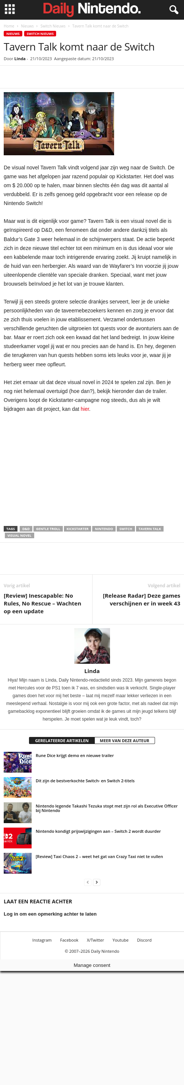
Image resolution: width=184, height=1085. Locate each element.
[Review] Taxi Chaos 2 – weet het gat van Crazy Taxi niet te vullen (99, 856)
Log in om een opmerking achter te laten (50, 914)
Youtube (121, 940)
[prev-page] (87, 882)
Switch (125, 528)
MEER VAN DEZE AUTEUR (124, 740)
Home (9, 26)
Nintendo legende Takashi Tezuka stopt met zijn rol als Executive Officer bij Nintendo (107, 808)
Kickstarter (77, 528)
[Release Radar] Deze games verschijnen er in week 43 (141, 599)
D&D (26, 528)
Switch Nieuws (53, 26)
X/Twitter (95, 940)
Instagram (42, 940)
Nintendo (104, 528)
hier (85, 409)
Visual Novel (19, 535)
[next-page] (96, 882)
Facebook (69, 940)
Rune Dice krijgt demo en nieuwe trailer (75, 755)
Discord (144, 940)
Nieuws (27, 26)
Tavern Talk (150, 528)
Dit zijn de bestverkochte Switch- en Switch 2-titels (85, 780)
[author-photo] (92, 646)
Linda (20, 58)
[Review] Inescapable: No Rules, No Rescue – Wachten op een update (42, 603)
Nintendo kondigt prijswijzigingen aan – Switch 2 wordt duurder (98, 831)
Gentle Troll (48, 528)
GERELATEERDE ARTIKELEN (61, 740)
